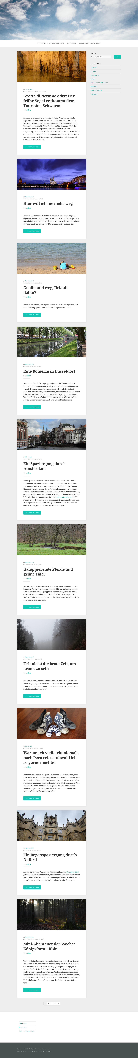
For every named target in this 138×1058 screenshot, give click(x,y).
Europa (93, 79)
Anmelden (48, 1051)
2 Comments (28, 457)
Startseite (41, 43)
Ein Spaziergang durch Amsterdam (45, 466)
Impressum (23, 1027)
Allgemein (94, 68)
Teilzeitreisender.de (64, 497)
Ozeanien (94, 86)
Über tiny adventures (26, 1031)
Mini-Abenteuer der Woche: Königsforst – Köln (50, 946)
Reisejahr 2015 (73, 872)
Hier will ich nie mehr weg (49, 203)
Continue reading (31, 147)
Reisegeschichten (56, 43)
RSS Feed (41, 1051)
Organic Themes (32, 1051)
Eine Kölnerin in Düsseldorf (50, 371)
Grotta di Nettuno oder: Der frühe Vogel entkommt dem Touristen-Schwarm (50, 101)
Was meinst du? (29, 196)
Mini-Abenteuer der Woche (90, 43)
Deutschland (95, 75)
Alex (29, 110)
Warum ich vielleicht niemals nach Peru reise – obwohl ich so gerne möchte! (51, 757)
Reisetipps (71, 43)
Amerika (93, 71)
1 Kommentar (29, 89)
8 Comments (28, 746)
